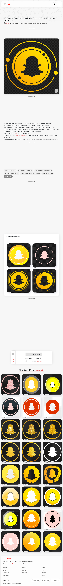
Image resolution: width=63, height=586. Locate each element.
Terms (43, 570)
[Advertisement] (31, 33)
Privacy (44, 572)
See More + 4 (8, 176)
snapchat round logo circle (25, 170)
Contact (24, 572)
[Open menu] (59, 4)
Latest (4, 570)
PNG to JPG (6, 575)
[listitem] (35, 580)
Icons (21, 133)
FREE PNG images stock (22, 135)
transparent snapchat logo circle (43, 170)
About (24, 570)
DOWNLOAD (34, 354)
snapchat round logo (10, 170)
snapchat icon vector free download (30, 173)
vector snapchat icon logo (11, 173)
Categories (6, 572)
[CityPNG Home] (6, 4)
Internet (15, 133)
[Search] (54, 4)
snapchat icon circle (47, 173)
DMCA (43, 575)
